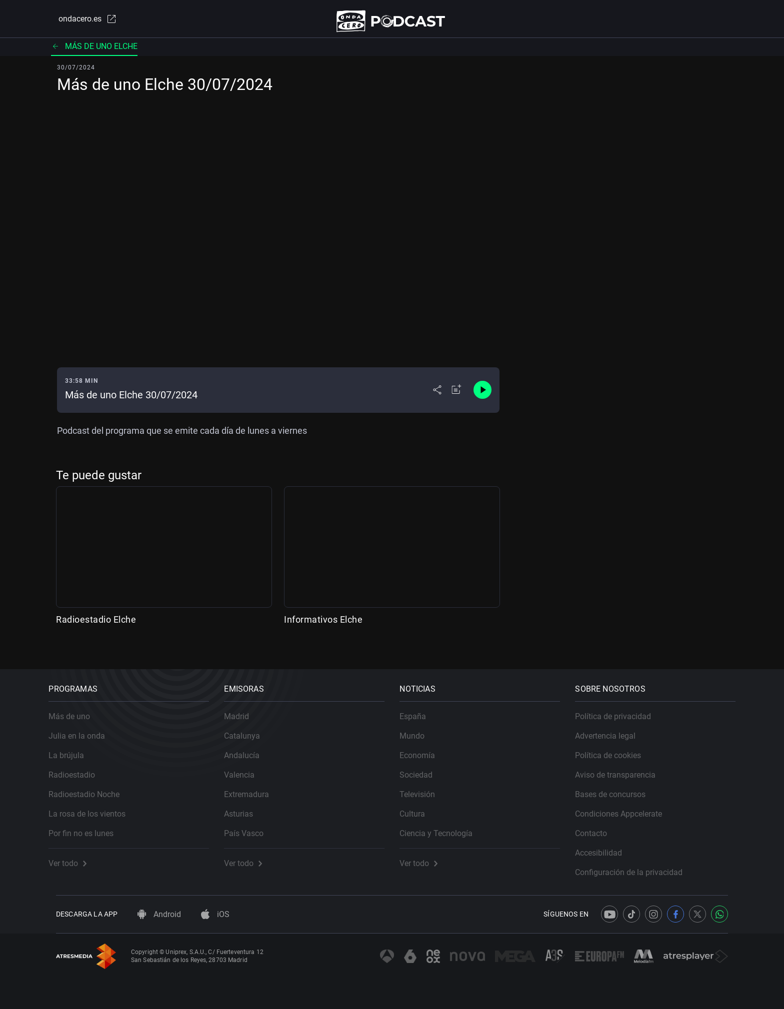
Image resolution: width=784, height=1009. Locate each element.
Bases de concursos (617, 787)
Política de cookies (615, 748)
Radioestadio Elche (96, 625)
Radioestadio (79, 768)
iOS (215, 914)
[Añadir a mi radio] (457, 396)
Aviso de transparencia (622, 768)
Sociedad (423, 768)
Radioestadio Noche (91, 787)
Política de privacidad (620, 709)
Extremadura (254, 787)
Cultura (419, 807)
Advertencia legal (612, 729)
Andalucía (249, 748)
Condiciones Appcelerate (626, 807)
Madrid (244, 709)
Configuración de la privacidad (636, 865)
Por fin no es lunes (88, 826)
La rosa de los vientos (94, 807)
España (420, 709)
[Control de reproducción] (483, 396)
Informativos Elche (323, 625)
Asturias (246, 807)
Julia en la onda (84, 729)
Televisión (424, 787)
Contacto (598, 826)
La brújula (74, 748)
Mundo (419, 729)
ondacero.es (80, 22)
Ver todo (75, 856)
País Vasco (251, 826)
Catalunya (250, 729)
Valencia (247, 768)
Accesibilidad (606, 846)
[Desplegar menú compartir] (437, 396)
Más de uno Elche (94, 52)
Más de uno (77, 709)
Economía (424, 748)
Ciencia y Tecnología (443, 826)
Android (159, 914)
